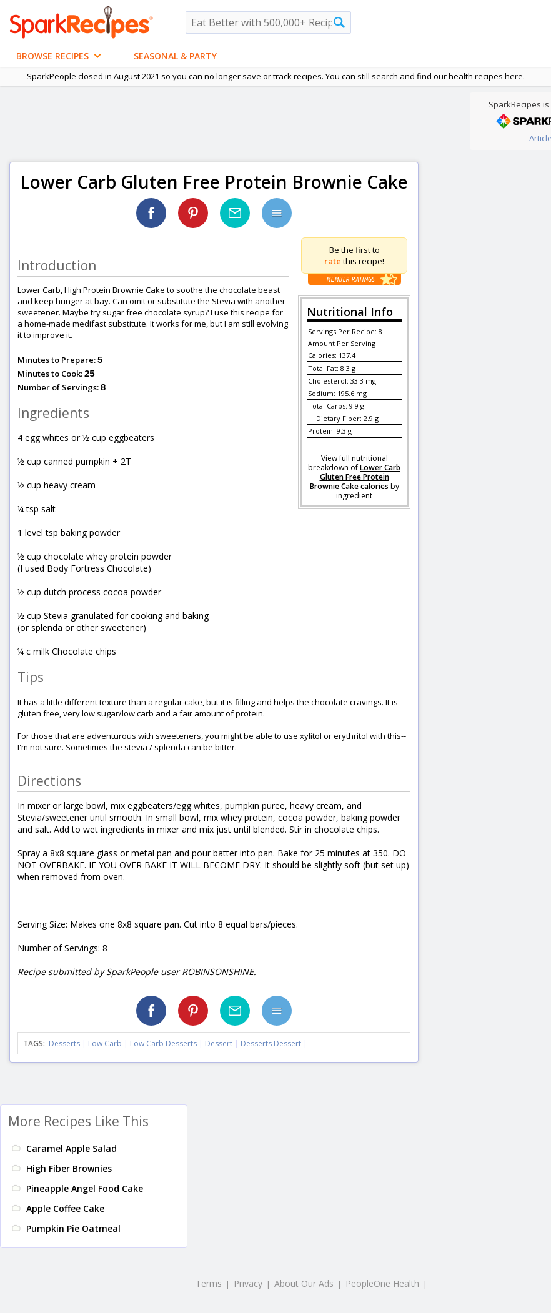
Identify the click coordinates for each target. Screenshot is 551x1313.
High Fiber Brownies (69, 1168)
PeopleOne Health (382, 1283)
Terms (209, 1283)
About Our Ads (304, 1283)
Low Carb (105, 1043)
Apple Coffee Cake (65, 1208)
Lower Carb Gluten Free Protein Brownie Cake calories (355, 477)
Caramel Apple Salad (71, 1148)
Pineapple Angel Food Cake (84, 1188)
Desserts (64, 1043)
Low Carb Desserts (163, 1043)
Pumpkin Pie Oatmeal (73, 1228)
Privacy (248, 1283)
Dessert (218, 1043)
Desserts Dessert (271, 1043)
